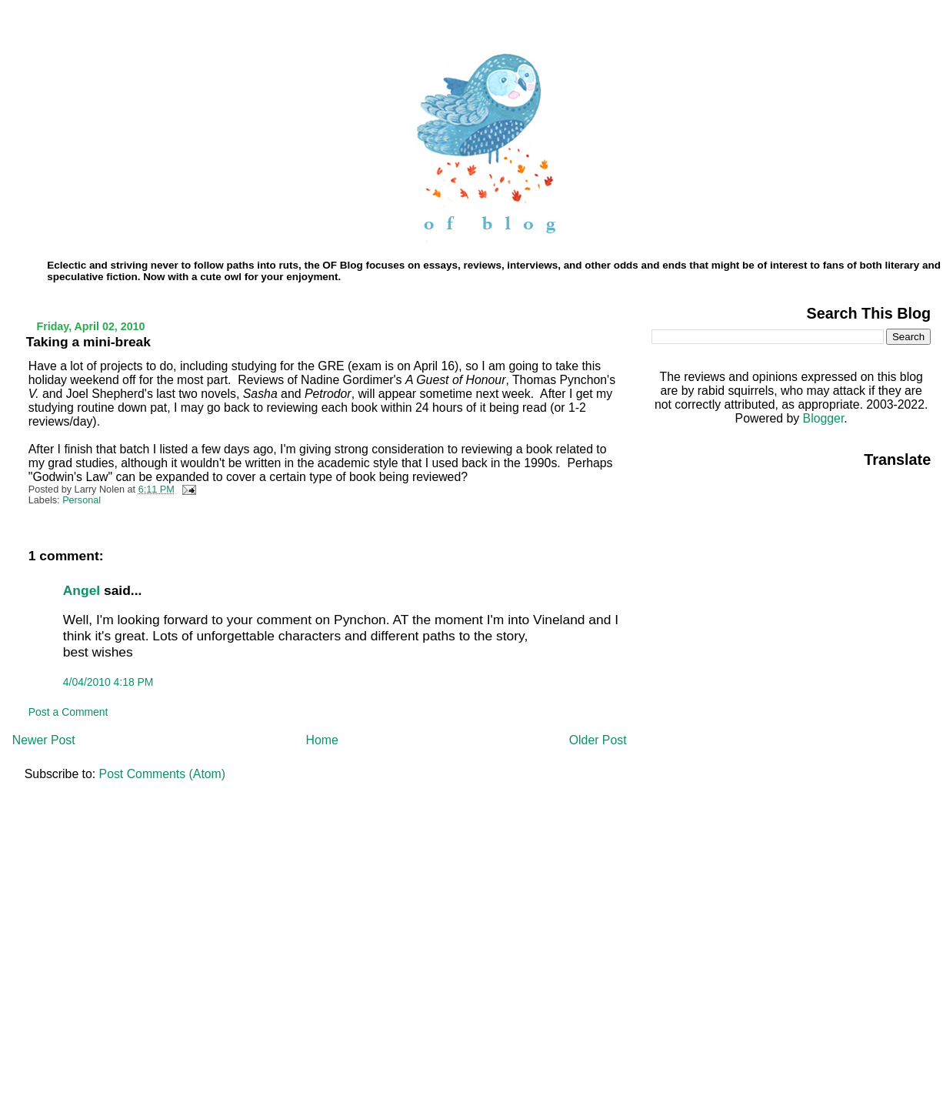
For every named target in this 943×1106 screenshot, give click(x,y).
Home (322, 740)
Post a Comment (68, 712)
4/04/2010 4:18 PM (108, 682)
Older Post (598, 740)
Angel (81, 590)
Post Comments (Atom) (162, 773)
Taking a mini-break (88, 341)
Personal (81, 500)
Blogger (824, 418)
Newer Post (43, 740)
